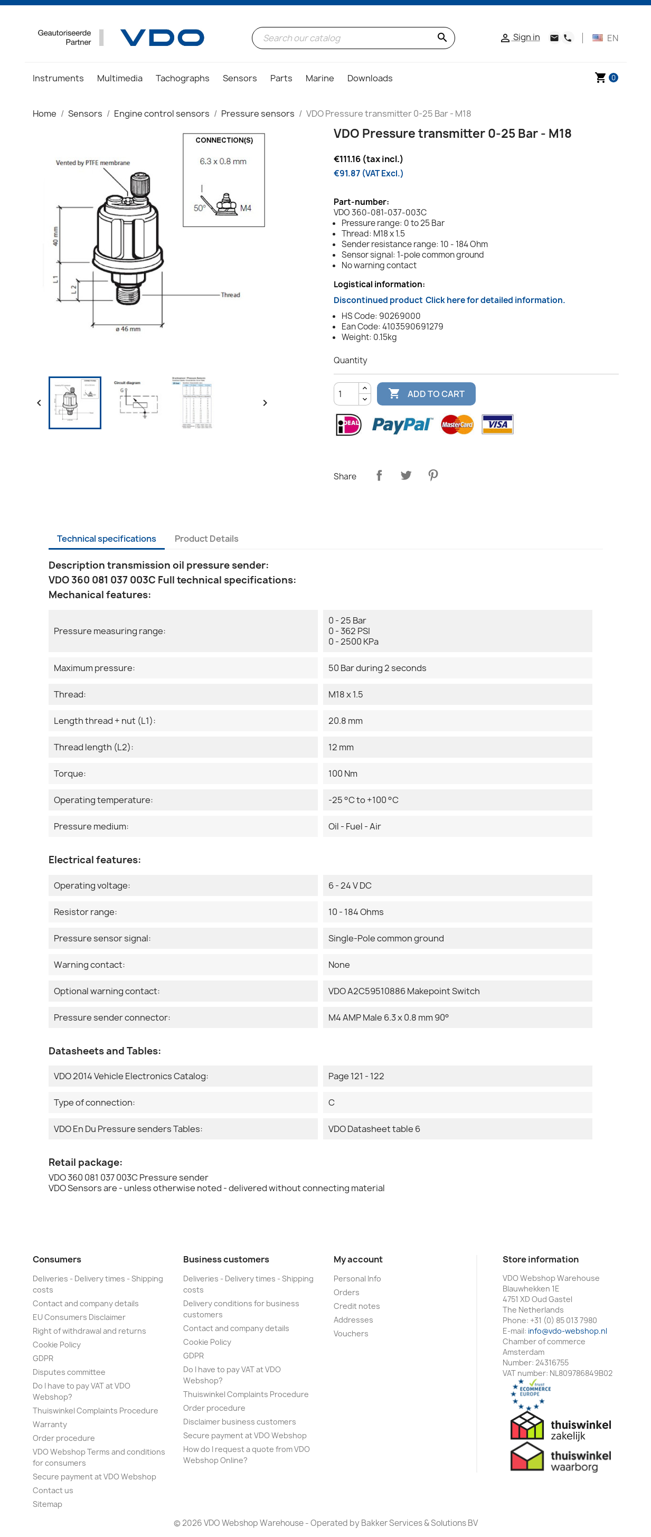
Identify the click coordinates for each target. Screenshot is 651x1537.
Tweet (406, 475)
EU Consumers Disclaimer (79, 1317)
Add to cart (426, 394)
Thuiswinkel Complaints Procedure (95, 1411)
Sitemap (47, 1504)
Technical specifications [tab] (106, 538)
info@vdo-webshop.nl (567, 1331)
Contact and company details (86, 1303)
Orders (347, 1292)
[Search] (353, 38)
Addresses (353, 1320)
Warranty (50, 1424)
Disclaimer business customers (239, 1422)
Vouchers (351, 1333)
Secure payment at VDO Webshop (94, 1477)
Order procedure (64, 1438)
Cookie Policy (57, 1345)
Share (379, 475)
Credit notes (357, 1306)
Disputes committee (69, 1372)
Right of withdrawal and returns (89, 1331)
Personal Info (357, 1279)
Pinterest (433, 475)
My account (358, 1259)
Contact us (53, 1490)
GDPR (43, 1358)
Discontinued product (449, 300)
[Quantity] (346, 394)
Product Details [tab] (207, 538)
